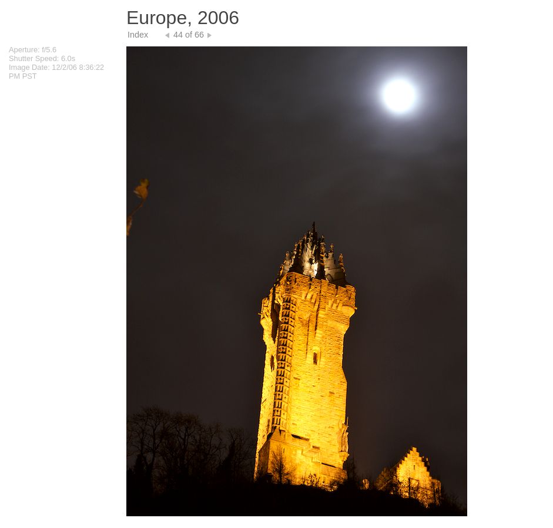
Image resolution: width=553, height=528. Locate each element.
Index (138, 34)
